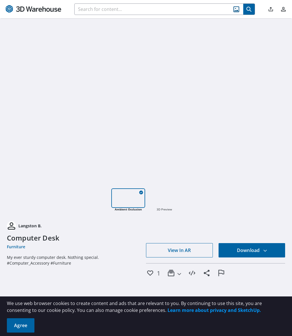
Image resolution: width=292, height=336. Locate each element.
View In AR (179, 250)
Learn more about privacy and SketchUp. (214, 310)
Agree (20, 325)
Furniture (16, 246)
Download (252, 250)
